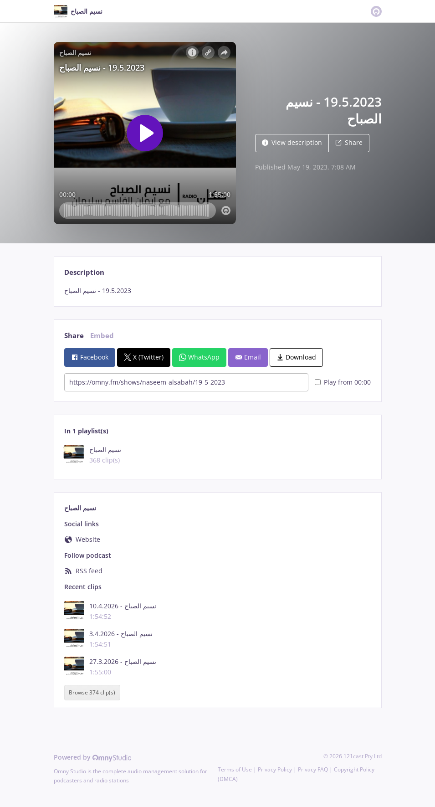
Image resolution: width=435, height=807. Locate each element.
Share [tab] (74, 335)
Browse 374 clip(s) (92, 692)
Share (349, 142)
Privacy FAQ (313, 769)
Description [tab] (84, 272)
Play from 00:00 (343, 382)
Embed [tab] (102, 335)
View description (292, 142)
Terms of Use (235, 769)
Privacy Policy (275, 769)
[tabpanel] (217, 290)
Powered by (93, 757)
